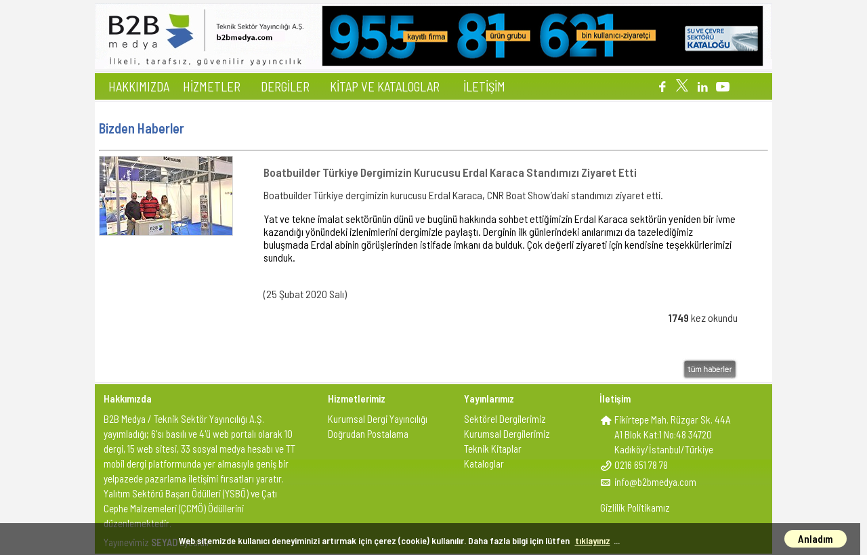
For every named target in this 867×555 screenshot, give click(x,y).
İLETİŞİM (484, 86)
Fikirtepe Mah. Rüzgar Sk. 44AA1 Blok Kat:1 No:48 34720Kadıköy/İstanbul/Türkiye (672, 434)
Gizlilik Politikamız (635, 507)
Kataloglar (484, 463)
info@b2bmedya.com (655, 482)
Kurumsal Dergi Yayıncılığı (377, 419)
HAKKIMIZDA (138, 86)
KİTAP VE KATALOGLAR (385, 86)
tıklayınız (592, 540)
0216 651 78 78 (641, 465)
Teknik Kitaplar (493, 449)
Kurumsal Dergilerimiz (507, 434)
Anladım (815, 539)
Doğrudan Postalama (368, 434)
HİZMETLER (211, 86)
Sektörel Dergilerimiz (505, 419)
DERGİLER (285, 86)
